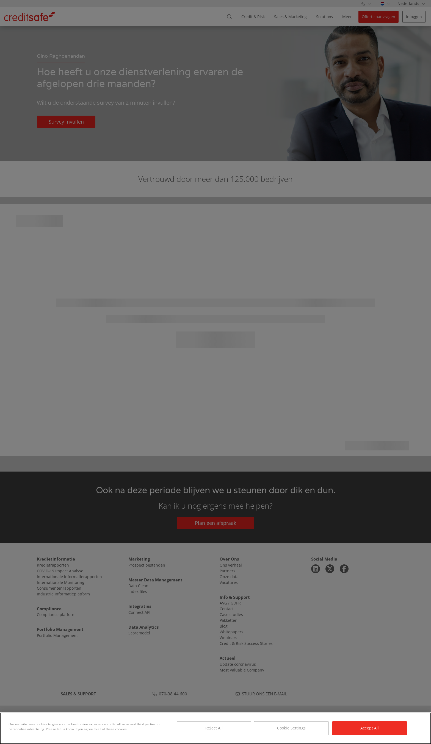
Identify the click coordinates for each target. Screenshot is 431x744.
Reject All (214, 728)
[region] (215, 728)
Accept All (369, 728)
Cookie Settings (291, 728)
